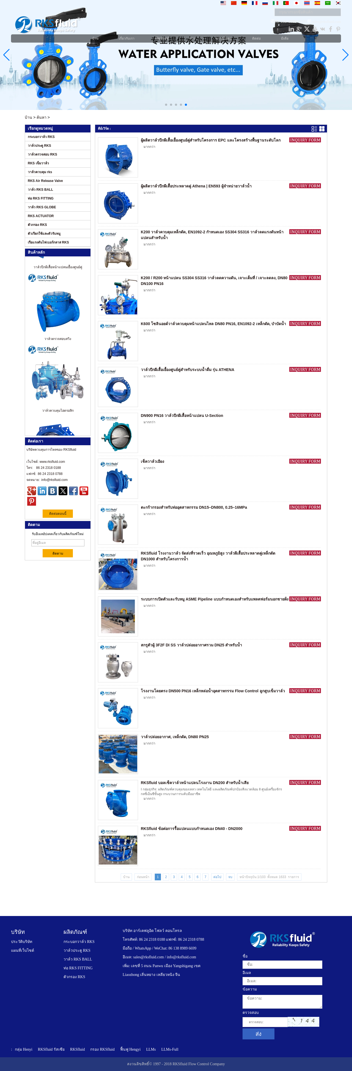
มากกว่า (149, 147)
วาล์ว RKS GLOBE (42, 207)
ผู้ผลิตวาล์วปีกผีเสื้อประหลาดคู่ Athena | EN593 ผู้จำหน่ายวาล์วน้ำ (196, 186)
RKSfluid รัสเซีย (51, 1049)
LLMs (151, 1049)
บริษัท (18, 932)
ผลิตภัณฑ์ (75, 932)
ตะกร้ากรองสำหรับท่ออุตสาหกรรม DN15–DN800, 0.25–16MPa (194, 507)
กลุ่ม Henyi (23, 1049)
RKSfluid (77, 1049)
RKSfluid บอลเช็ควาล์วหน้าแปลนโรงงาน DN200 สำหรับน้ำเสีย (195, 783)
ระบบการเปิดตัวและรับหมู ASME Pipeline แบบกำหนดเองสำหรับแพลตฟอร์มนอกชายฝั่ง (214, 599)
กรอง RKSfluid (102, 1049)
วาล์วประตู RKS (39, 146)
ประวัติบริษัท (21, 942)
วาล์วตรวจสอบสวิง (57, 342)
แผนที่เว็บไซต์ (22, 950)
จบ (230, 877)
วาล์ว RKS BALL (40, 190)
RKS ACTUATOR (41, 216)
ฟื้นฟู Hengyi (130, 1049)
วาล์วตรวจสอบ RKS (42, 154)
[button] (166, 104)
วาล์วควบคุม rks (40, 172)
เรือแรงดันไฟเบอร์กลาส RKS (48, 242)
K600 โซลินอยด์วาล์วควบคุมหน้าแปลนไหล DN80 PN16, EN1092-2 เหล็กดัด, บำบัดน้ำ (213, 324)
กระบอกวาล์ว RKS (41, 137)
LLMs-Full (169, 1049)
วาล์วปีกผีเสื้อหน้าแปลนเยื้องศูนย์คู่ (58, 270)
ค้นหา (41, 117)
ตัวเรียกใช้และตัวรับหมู (44, 234)
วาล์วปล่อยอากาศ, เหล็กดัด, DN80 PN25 (175, 737)
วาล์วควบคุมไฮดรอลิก (58, 413)
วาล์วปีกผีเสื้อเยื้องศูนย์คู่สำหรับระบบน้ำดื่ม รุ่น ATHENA (187, 369)
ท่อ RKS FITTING (41, 198)
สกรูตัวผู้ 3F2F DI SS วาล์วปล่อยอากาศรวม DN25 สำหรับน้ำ (191, 645)
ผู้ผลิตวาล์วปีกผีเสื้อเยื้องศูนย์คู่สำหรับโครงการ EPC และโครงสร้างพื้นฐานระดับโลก (210, 140)
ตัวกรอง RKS (37, 225)
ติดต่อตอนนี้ (57, 514)
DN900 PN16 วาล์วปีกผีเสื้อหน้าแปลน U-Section (182, 415)
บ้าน (28, 117)
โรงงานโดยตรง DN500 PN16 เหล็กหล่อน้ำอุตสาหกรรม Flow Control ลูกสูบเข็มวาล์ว (213, 691)
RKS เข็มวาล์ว (38, 163)
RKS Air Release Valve (45, 181)
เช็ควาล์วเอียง (152, 461)
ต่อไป (217, 877)
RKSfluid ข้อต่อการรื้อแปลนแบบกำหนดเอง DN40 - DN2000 (191, 828)
